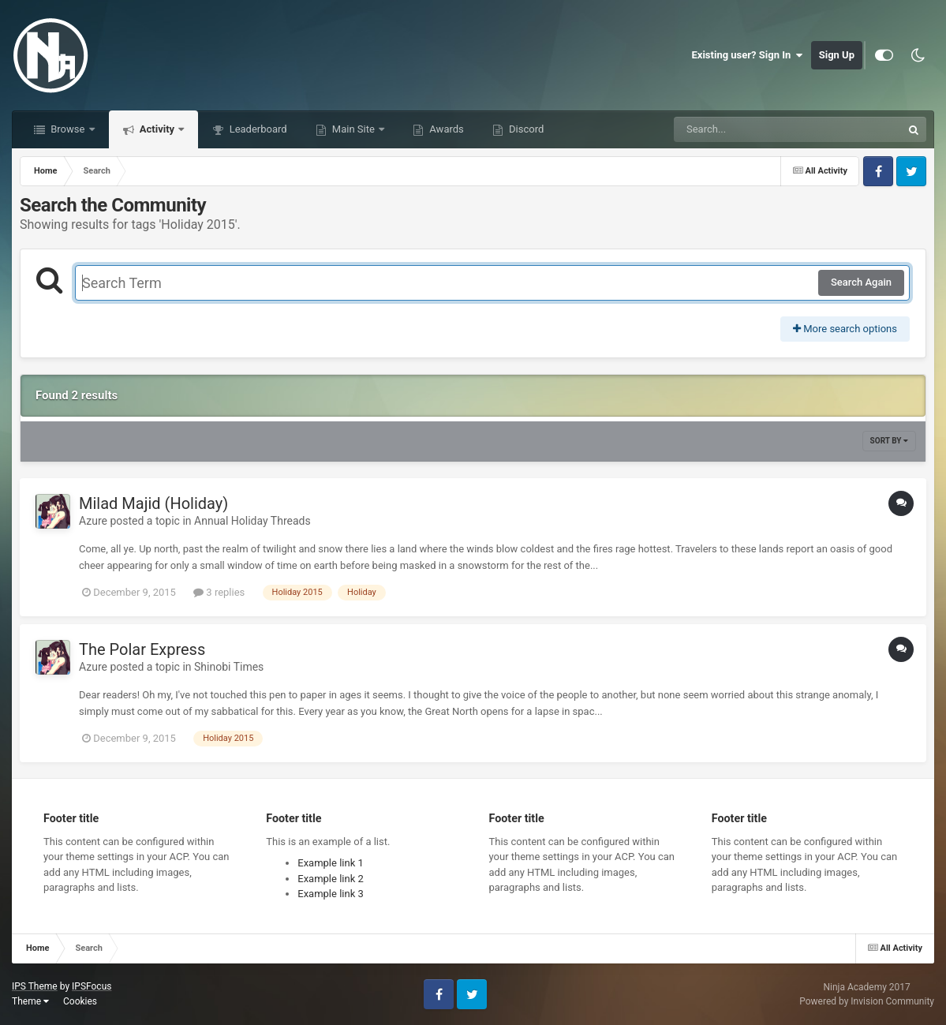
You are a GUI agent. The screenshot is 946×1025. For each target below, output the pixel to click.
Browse (68, 129)
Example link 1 (330, 863)
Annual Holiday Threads (252, 520)
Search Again (861, 282)
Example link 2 (330, 879)
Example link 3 (330, 894)
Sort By (889, 440)
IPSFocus (91, 986)
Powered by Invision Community (866, 1001)
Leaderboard (256, 129)
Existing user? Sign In (747, 55)
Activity (157, 129)
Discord (525, 129)
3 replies (219, 592)
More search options (845, 329)
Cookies (80, 1001)
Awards (445, 129)
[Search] (748, 129)
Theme (30, 1001)
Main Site (353, 129)
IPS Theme (35, 986)
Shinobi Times (229, 666)
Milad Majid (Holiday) (153, 503)
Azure (93, 520)
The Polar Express (142, 649)
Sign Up (836, 55)
